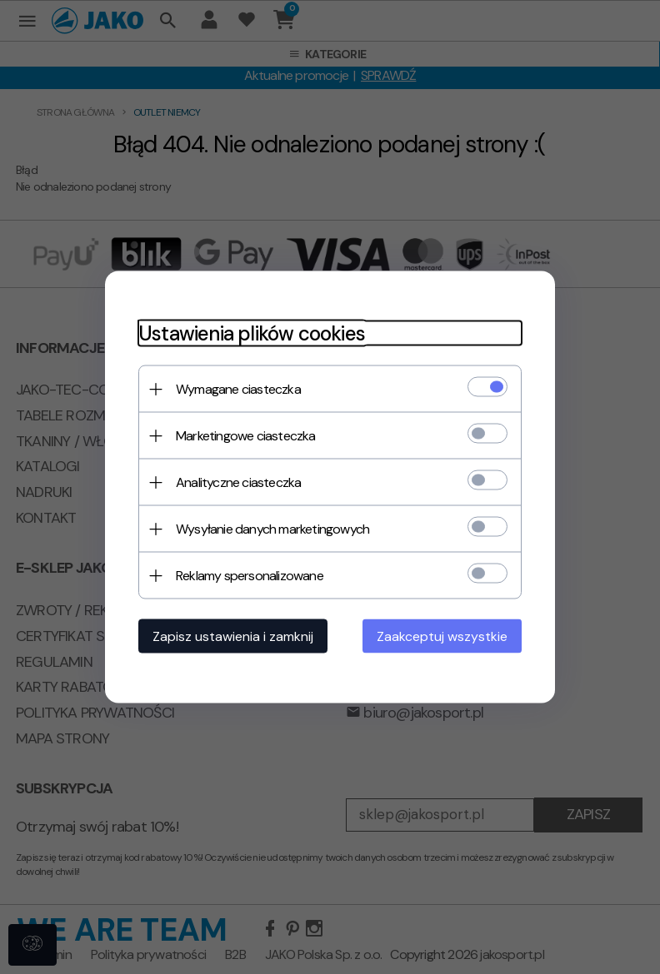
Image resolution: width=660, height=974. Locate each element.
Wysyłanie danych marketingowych (272, 529)
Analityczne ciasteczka (238, 482)
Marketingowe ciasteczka (246, 436)
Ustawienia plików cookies (251, 333)
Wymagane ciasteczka (238, 389)
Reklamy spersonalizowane (249, 575)
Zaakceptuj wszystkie (442, 636)
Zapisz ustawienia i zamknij (232, 636)
